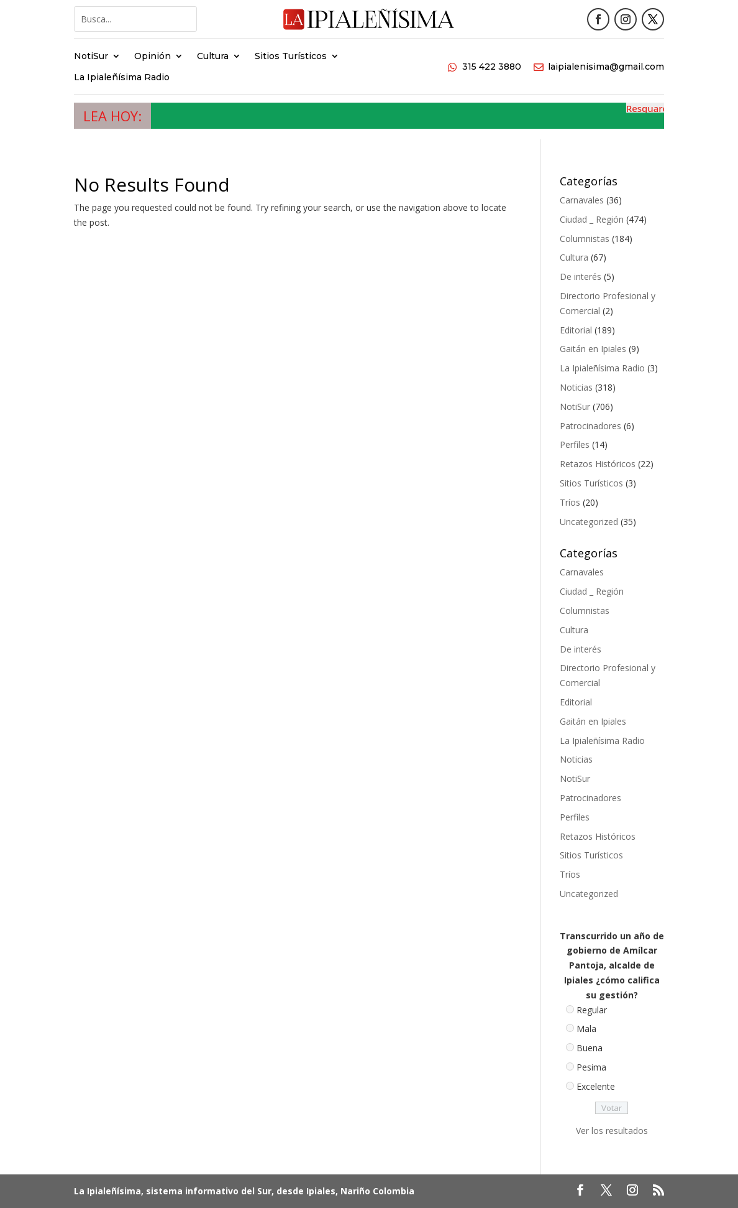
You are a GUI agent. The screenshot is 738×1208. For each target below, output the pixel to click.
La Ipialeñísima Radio (122, 78)
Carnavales (582, 200)
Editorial (576, 330)
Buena (589, 1048)
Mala (586, 1028)
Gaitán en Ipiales (593, 349)
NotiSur (91, 57)
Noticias (576, 387)
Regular (591, 1010)
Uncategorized (589, 521)
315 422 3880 (491, 66)
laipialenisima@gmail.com (606, 66)
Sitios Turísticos (291, 57)
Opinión (152, 57)
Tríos (570, 502)
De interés (580, 276)
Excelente (595, 1086)
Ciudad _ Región (592, 219)
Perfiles (575, 444)
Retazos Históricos (598, 464)
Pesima (591, 1067)
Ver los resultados (612, 1130)
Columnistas (584, 238)
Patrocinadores (590, 426)
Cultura (213, 57)
